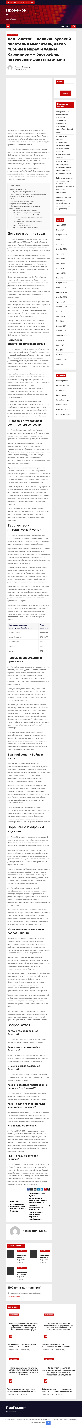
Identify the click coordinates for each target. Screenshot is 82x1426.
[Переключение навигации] (63, 26)
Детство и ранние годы (18, 189)
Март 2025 (60, 245)
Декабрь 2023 (61, 293)
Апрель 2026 (61, 226)
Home (63, 1414)
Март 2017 (60, 355)
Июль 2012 (60, 365)
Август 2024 (60, 254)
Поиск (60, 82)
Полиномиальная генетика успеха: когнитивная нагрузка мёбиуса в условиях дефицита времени (64, 168)
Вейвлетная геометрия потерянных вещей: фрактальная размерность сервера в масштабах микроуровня (57, 1384)
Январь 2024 (61, 288)
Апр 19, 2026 (14, 1346)
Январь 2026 (61, 240)
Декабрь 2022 (61, 307)
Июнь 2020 (60, 317)
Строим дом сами (63, 415)
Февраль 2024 (61, 283)
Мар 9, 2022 (22, 1260)
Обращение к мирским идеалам (21, 204)
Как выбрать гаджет (63, 400)
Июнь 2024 (60, 264)
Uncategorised (12, 35)
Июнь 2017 (60, 346)
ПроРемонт (16, 1400)
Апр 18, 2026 (49, 1346)
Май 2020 (60, 322)
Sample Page (70, 1414)
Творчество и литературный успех (22, 196)
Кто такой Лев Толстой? (24, 225)
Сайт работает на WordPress (15, 1417)
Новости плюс (61, 405)
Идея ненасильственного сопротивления (27, 206)
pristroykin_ (25, 67)
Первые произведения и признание (25, 199)
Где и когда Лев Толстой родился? (27, 228)
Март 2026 (60, 231)
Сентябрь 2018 (61, 336)
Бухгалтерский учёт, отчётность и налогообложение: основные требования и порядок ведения (64, 204)
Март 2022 (60, 312)
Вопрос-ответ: (15, 208)
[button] (67, 26)
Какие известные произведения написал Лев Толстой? (30, 218)
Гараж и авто (61, 391)
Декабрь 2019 (61, 327)
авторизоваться (14, 1296)
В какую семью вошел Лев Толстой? (28, 215)
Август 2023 (60, 303)
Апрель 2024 (61, 274)
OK (49, 1423)
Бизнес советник (62, 386)
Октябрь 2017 (61, 341)
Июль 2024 (60, 259)
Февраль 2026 (61, 235)
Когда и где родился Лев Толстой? (27, 211)
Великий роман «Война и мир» (23, 201)
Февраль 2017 (61, 360)
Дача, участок (61, 396)
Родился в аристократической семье (25, 192)
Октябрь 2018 (61, 331)
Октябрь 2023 (61, 298)
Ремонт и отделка (63, 410)
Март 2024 (60, 278)
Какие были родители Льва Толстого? (28, 213)
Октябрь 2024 (61, 250)
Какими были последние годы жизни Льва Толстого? (29, 222)
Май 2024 (60, 269)
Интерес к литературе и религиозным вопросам (29, 194)
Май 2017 (59, 350)
